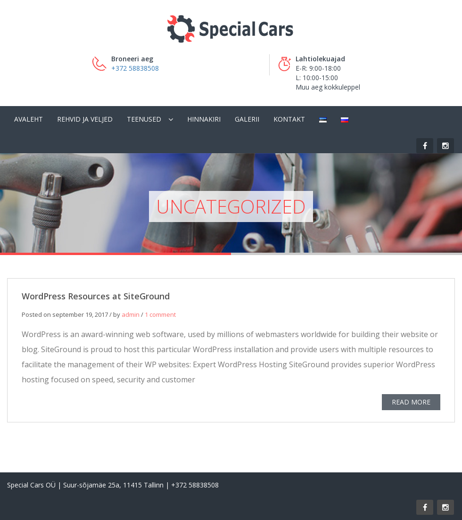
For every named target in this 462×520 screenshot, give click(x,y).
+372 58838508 (135, 68)
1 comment (160, 316)
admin (131, 316)
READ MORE (411, 403)
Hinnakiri (204, 119)
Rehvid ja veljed (85, 119)
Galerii (247, 119)
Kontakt (289, 119)
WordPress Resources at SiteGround (96, 297)
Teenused (144, 119)
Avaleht (28, 119)
